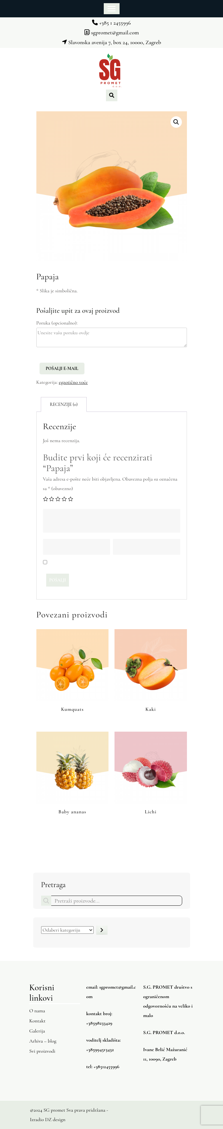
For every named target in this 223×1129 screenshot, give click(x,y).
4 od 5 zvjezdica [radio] (64, 498)
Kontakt (37, 1021)
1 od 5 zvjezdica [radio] (45, 498)
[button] (176, 122)
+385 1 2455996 (111, 22)
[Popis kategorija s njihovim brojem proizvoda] (67, 930)
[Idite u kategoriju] (102, 930)
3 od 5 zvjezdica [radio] (57, 498)
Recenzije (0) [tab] (64, 404)
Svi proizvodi (42, 1051)
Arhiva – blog (43, 1041)
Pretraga (53, 884)
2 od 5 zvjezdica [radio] (51, 498)
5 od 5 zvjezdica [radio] (70, 498)
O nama (37, 1011)
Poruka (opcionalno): (57, 323)
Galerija (37, 1031)
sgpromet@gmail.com (111, 32)
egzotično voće (73, 382)
